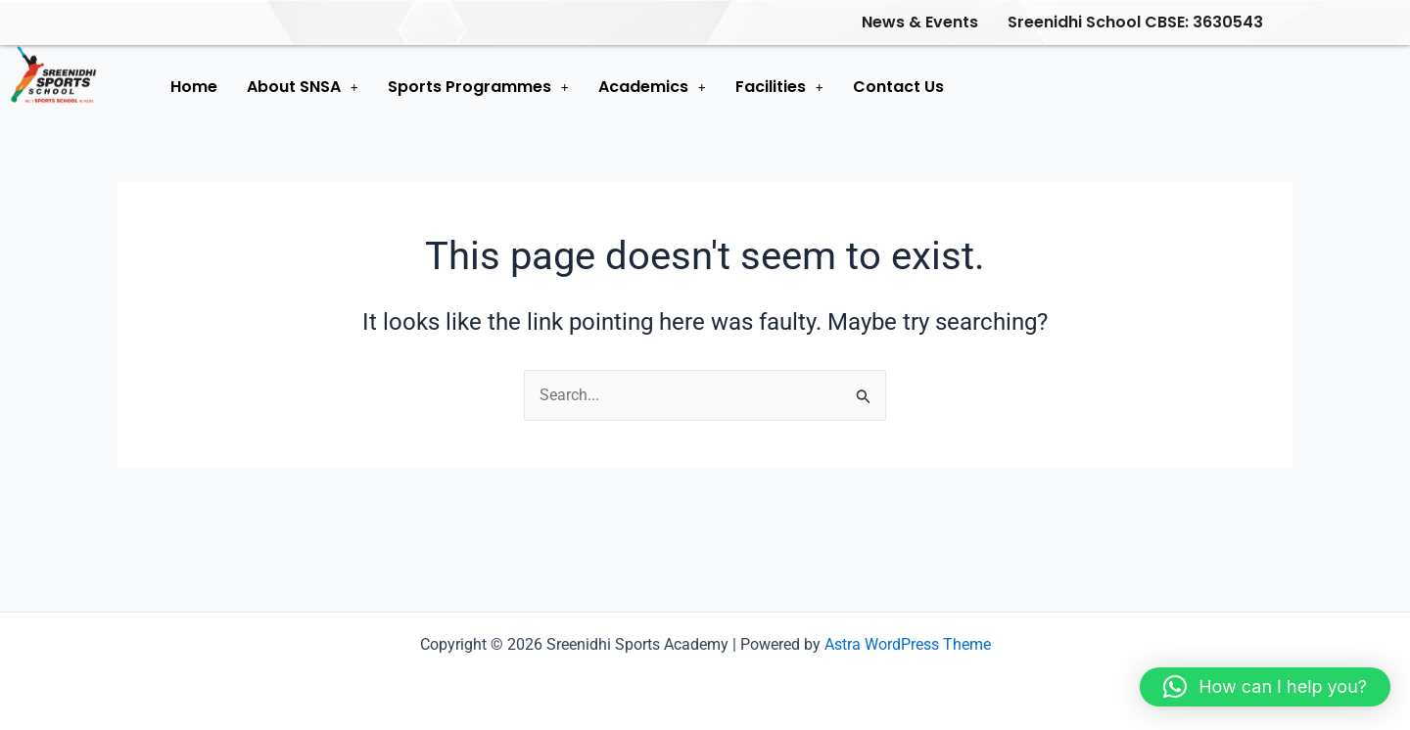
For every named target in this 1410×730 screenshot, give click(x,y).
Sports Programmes (478, 86)
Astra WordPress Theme (907, 644)
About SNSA (302, 86)
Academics (652, 86)
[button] (302, 87)
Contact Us (898, 86)
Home (193, 86)
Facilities (779, 86)
